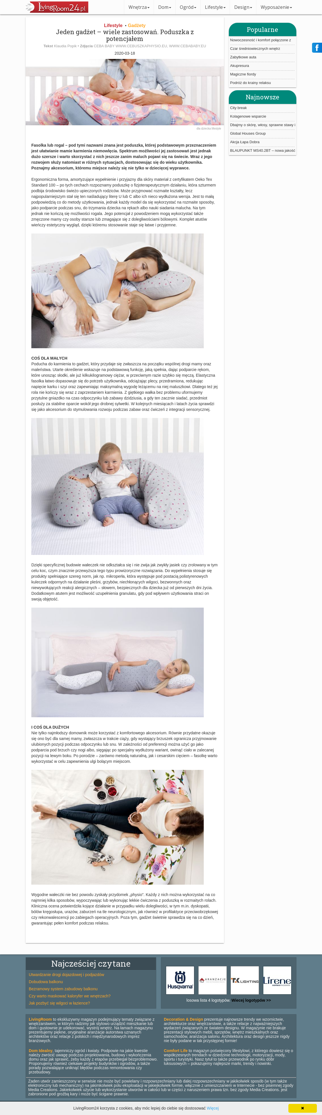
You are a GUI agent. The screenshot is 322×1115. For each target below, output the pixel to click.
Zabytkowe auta (243, 57)
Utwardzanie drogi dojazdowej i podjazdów (66, 974)
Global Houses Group (248, 133)
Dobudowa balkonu (46, 981)
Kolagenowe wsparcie (248, 116)
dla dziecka (204, 128)
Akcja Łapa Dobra (245, 142)
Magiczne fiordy (243, 74)
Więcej (213, 1108)
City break (238, 108)
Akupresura (239, 65)
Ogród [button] (188, 7)
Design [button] (243, 7)
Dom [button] (164, 7)
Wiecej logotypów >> (250, 1000)
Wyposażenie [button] (276, 7)
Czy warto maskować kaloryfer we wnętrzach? (70, 996)
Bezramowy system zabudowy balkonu (63, 989)
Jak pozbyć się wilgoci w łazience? (59, 1003)
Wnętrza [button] (139, 7)
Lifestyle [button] (215, 7)
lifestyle (216, 128)
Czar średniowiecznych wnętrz (255, 48)
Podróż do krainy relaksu (250, 83)
